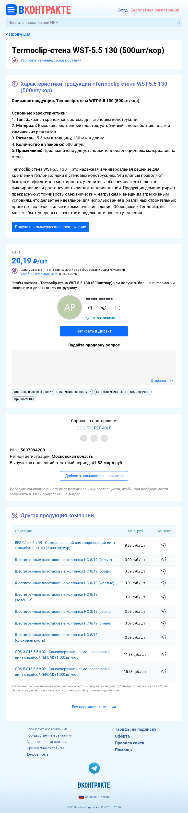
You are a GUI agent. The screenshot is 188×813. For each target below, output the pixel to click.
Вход (123, 10)
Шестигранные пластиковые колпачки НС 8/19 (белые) (63, 560)
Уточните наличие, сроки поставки (51, 60)
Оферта (122, 736)
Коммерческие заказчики (47, 729)
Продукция (19, 34)
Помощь (123, 749)
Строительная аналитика (47, 742)
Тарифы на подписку (135, 729)
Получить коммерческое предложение (50, 227)
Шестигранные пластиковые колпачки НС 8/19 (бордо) (63, 571)
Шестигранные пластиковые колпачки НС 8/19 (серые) (63, 611)
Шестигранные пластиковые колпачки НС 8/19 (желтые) (64, 583)
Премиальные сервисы (45, 748)
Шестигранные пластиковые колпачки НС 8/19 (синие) (63, 623)
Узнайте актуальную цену (39, 274)
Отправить (159, 381)
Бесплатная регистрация (154, 10)
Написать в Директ (94, 331)
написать (163, 545)
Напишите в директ (25, 690)
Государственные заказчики (49, 735)
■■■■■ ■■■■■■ (99, 298)
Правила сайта (129, 742)
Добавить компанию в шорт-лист (94, 476)
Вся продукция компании (94, 707)
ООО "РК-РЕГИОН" (94, 428)
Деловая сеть (37, 754)
